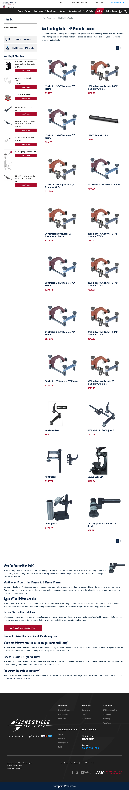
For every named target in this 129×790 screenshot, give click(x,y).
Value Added (107, 726)
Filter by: (8, 19)
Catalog (60, 737)
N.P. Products (89, 11)
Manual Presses (38, 11)
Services (99, 2)
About (62, 2)
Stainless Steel (86, 722)
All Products (49, 18)
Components (86, 713)
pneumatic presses (67, 577)
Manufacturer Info (80, 2)
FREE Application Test (110, 713)
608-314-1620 (117, 2)
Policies (60, 750)
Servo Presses (51, 11)
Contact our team (51, 668)
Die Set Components (75, 11)
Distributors (61, 742)
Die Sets (62, 11)
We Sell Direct (107, 718)
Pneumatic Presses (24, 11)
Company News (63, 746)
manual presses (48, 577)
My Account (15, 739)
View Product (26, 71)
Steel (83, 718)
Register (114, 11)
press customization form (18, 682)
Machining (106, 722)
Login (108, 11)
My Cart (40, 739)
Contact (99, 11)
